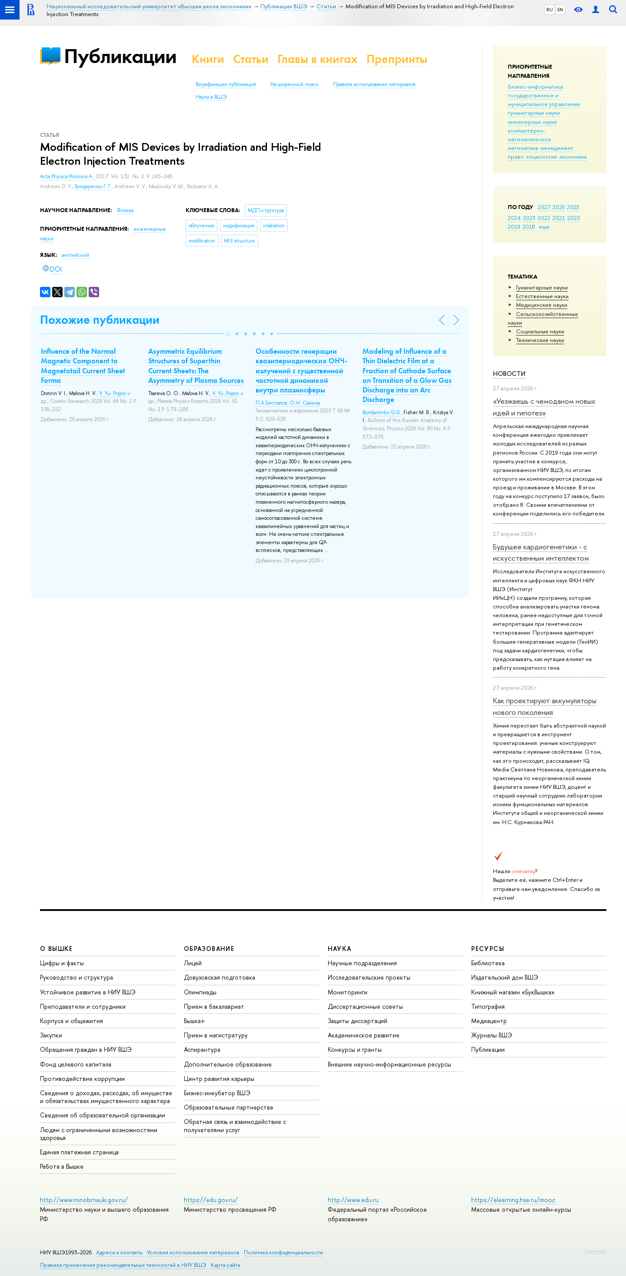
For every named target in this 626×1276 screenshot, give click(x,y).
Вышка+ (194, 1021)
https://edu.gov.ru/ (211, 1200)
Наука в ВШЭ (211, 96)
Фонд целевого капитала (75, 1064)
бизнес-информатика (535, 86)
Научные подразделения (362, 963)
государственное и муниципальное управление (544, 99)
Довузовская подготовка (219, 977)
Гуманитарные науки (542, 287)
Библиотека (488, 963)
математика (523, 148)
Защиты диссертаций (357, 1021)
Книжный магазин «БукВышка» (513, 992)
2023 (529, 218)
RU (549, 10)
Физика (125, 210)
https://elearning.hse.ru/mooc (513, 1200)
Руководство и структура (76, 977)
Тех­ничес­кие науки (540, 340)
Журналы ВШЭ (491, 1035)
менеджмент (556, 148)
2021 (559, 218)
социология (541, 156)
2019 (514, 226)
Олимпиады (200, 992)
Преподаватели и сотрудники (83, 1006)
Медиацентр (489, 1021)
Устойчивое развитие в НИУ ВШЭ (88, 992)
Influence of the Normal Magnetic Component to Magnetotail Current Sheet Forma (83, 365)
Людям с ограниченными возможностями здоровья (98, 1134)
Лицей (193, 963)
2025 (573, 207)
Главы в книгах (317, 58)
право (516, 156)
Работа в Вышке (61, 1166)
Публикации (120, 56)
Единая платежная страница (79, 1152)
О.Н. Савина (305, 402)
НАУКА (340, 948)
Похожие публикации (100, 319)
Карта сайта (225, 1265)
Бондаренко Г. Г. (93, 186)
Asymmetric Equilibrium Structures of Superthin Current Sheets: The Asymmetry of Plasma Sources (196, 365)
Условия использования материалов (193, 1252)
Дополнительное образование (228, 1064)
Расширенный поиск (294, 84)
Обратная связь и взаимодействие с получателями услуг (235, 1125)
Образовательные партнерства (228, 1107)
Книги (208, 58)
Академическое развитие (364, 1035)
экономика (573, 156)
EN (560, 10)
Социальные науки (540, 331)
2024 (514, 218)
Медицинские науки (541, 305)
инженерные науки (532, 122)
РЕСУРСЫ (487, 948)
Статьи (251, 58)
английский (75, 255)
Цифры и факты (62, 963)
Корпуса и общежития (71, 1021)
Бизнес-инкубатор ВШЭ (217, 1093)
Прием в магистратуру (216, 1035)
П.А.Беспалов (271, 402)
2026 (559, 207)
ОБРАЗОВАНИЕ (209, 948)
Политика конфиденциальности (283, 1252)
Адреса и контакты (119, 1252)
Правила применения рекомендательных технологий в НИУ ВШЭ (123, 1265)
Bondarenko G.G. (382, 412)
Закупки (51, 1035)
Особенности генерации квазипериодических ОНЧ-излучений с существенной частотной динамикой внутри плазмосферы (301, 370)
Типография (488, 1006)
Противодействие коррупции (82, 1078)
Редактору (595, 1251)
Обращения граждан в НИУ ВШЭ (86, 1049)
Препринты (396, 58)
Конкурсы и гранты (355, 1049)
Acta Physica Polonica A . (68, 176)
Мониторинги (347, 992)
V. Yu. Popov (112, 393)
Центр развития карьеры (219, 1078)
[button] (228, 333)
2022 (544, 218)
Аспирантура (202, 1049)
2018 (529, 226)
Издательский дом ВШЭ (504, 977)
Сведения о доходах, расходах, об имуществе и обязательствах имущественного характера (106, 1097)
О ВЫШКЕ (56, 948)
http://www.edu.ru (353, 1200)
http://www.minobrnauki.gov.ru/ (84, 1200)
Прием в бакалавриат (214, 1006)
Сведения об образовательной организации (102, 1115)
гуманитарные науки (534, 112)
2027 (544, 207)
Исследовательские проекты (369, 977)
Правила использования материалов (374, 84)
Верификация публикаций (226, 84)
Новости (509, 373)
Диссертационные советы (365, 1006)
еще (544, 226)
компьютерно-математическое (529, 134)
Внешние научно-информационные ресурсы (389, 1064)
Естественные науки (542, 296)
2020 (573, 218)
